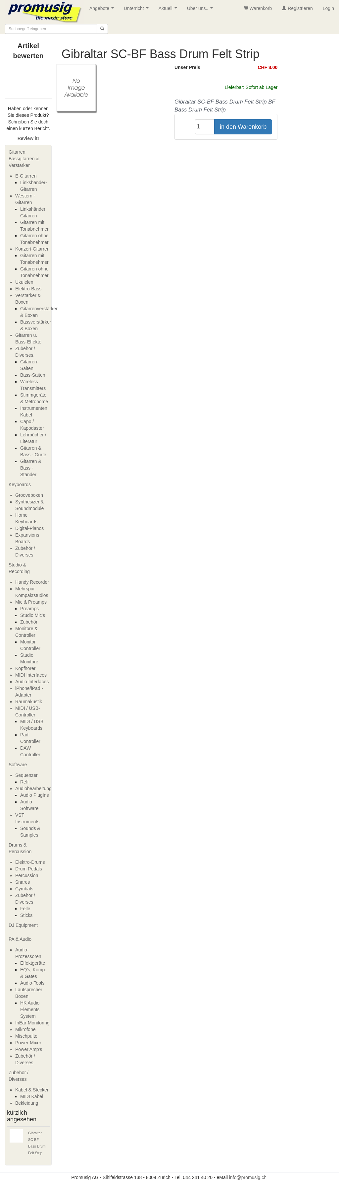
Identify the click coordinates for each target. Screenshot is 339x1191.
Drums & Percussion (20, 848)
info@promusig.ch (247, 1177)
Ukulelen (24, 282)
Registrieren (297, 8)
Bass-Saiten (32, 375)
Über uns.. (201, 10)
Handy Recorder (32, 582)
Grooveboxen (29, 495)
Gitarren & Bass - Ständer (30, 468)
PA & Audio (20, 939)
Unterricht (137, 10)
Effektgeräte (32, 963)
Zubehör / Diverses (18, 1076)
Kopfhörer (25, 668)
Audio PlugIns (34, 795)
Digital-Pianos (29, 528)
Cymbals (24, 888)
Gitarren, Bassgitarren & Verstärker (24, 158)
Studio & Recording (19, 568)
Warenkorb (258, 8)
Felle (25, 908)
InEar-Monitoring (32, 1022)
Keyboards (20, 484)
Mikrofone (25, 1029)
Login (328, 8)
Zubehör (28, 622)
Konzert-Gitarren (32, 249)
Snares (22, 882)
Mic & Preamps (31, 602)
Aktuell (169, 10)
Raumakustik (28, 701)
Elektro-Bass (28, 288)
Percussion (26, 875)
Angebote (103, 10)
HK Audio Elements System (29, 1009)
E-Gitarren (26, 176)
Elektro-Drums (30, 862)
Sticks (26, 915)
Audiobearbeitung (33, 788)
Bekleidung (26, 1103)
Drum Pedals (28, 868)
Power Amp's (28, 1049)
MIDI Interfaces (31, 675)
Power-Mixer (28, 1042)
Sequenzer (26, 775)
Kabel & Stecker (31, 1089)
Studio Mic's (32, 615)
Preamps (29, 608)
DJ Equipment (23, 925)
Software (18, 764)
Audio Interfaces (32, 681)
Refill (25, 781)
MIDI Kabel (31, 1096)
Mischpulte (26, 1036)
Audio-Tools (32, 983)
